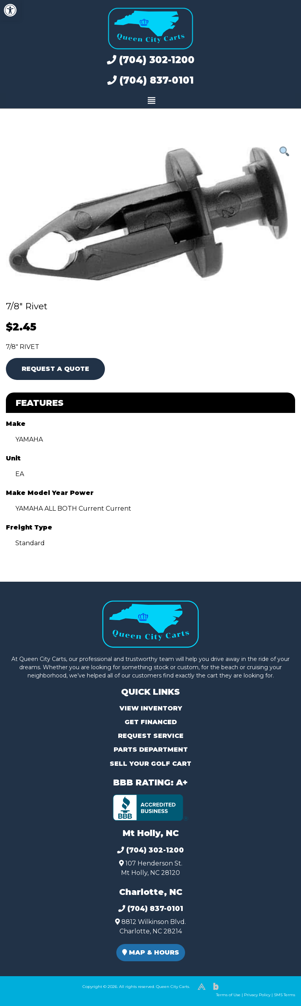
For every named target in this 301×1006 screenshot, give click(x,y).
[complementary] (277, 982)
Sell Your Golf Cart (150, 763)
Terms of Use (228, 994)
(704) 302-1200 (151, 60)
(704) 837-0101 (150, 80)
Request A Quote (55, 368)
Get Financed (151, 722)
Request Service (151, 735)
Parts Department (151, 749)
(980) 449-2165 (27, 991)
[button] (10, 10)
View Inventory (150, 708)
